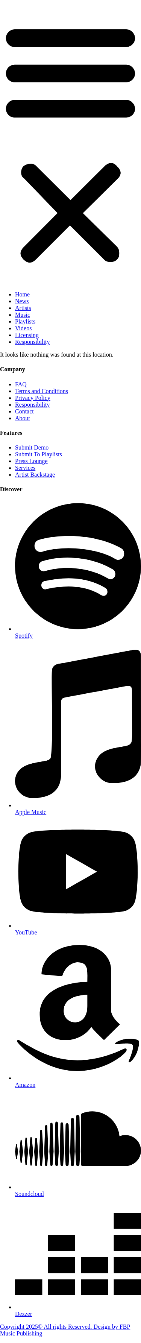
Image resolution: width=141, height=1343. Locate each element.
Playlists (25, 321)
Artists (23, 308)
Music (22, 314)
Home (22, 294)
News (22, 301)
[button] (70, 142)
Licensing (27, 335)
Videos (23, 328)
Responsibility (32, 342)
